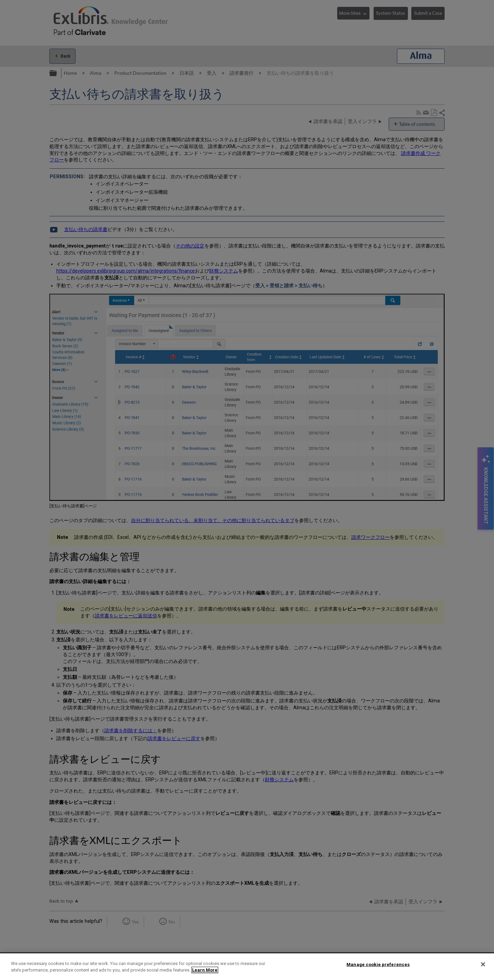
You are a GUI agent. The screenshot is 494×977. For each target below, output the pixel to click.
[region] (247, 965)
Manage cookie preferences (378, 964)
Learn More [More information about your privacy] (204, 970)
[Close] (483, 964)
